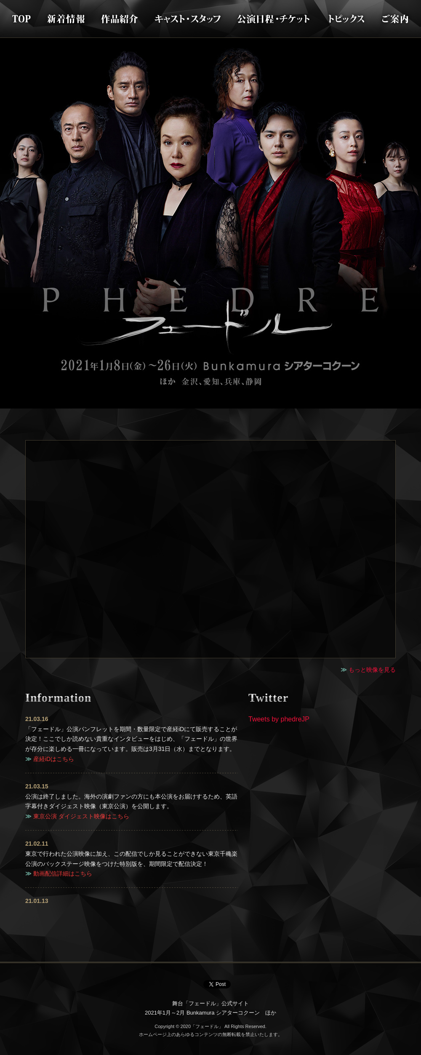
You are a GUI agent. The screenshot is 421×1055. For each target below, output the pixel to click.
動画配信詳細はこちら (62, 873)
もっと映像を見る (372, 669)
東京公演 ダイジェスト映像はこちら (81, 816)
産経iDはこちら (53, 759)
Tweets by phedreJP (278, 719)
